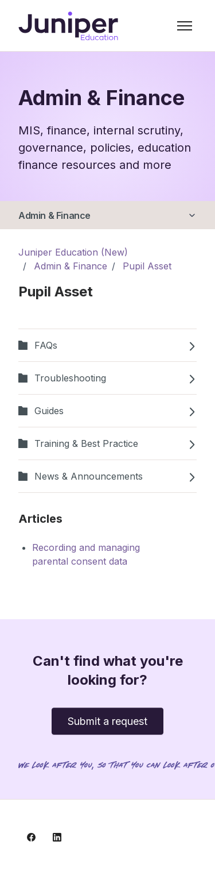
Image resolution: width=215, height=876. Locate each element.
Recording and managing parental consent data (86, 554)
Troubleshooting (107, 378)
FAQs (107, 345)
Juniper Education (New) (73, 252)
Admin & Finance (54, 215)
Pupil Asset (147, 266)
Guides (107, 410)
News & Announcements (107, 476)
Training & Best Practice (107, 443)
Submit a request (107, 721)
